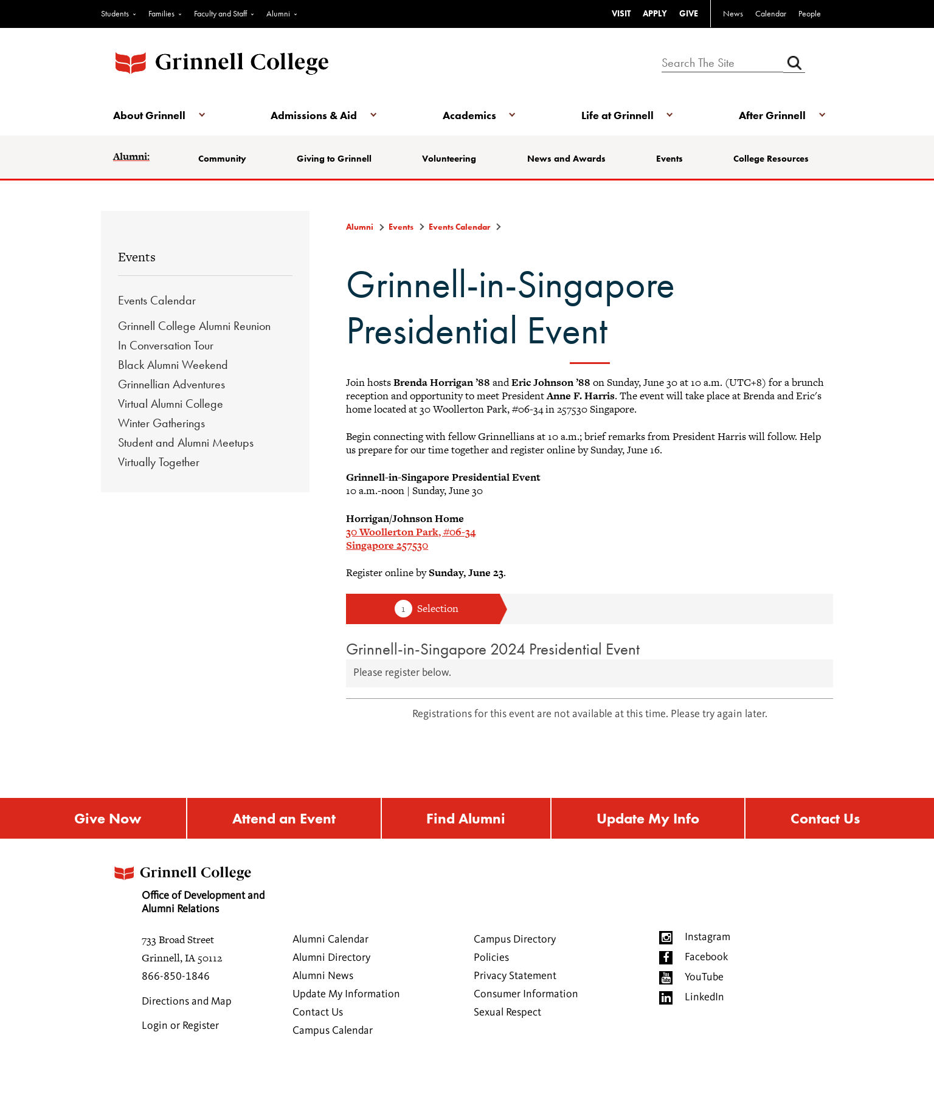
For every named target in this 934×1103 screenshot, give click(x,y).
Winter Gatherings (161, 423)
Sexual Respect (507, 1012)
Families (161, 13)
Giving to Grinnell (334, 159)
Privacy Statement (515, 976)
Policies (491, 957)
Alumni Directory (331, 957)
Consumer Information (526, 994)
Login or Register (180, 1025)
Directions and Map (187, 1001)
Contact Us (825, 818)
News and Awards (566, 159)
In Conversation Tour (165, 345)
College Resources (771, 159)
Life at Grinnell (617, 115)
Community (222, 159)
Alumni (278, 13)
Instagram (707, 937)
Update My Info (648, 818)
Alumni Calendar (330, 939)
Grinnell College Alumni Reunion (194, 326)
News (733, 13)
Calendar (770, 13)
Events (669, 159)
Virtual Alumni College (170, 403)
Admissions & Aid (314, 115)
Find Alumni (465, 818)
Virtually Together (158, 462)
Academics (469, 115)
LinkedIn (704, 997)
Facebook (706, 957)
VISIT (621, 13)
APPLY (655, 13)
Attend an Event (284, 818)
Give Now (107, 818)
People (809, 13)
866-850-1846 (176, 976)
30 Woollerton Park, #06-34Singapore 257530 (411, 538)
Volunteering (449, 159)
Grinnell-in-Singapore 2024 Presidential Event (493, 648)
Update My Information (346, 994)
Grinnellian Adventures (171, 384)
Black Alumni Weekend (173, 365)
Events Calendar (157, 300)
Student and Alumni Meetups (186, 442)
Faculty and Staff (220, 13)
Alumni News (322, 976)
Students (115, 13)
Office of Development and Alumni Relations (188, 886)
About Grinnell (149, 115)
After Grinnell (772, 115)
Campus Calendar (332, 1030)
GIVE (688, 13)
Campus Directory (515, 939)
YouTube (704, 977)
